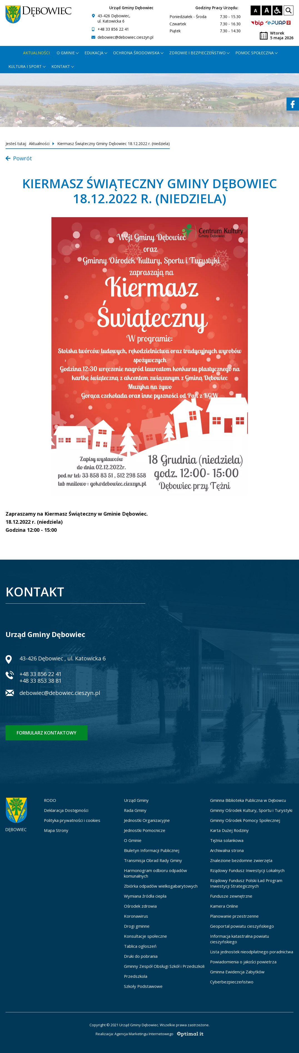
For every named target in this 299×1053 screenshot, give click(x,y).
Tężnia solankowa (226, 840)
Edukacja (93, 52)
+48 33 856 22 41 (113, 29)
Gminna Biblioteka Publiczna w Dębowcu (248, 800)
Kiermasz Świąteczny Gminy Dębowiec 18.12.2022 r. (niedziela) (113, 143)
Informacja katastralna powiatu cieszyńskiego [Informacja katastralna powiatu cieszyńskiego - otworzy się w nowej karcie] (239, 938)
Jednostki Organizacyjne (147, 820)
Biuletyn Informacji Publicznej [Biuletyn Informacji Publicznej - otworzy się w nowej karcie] (151, 850)
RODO (50, 800)
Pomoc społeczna (254, 52)
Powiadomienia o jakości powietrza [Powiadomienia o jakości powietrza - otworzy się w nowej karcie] (243, 961)
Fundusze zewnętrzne (231, 896)
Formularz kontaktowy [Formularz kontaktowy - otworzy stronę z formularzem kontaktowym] (46, 733)
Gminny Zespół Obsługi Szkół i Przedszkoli (164, 966)
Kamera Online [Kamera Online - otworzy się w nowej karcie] (224, 906)
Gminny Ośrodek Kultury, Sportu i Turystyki (251, 810)
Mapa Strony (56, 830)
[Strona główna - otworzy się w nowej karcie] (12, 53)
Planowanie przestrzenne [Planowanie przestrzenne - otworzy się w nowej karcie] (234, 916)
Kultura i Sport (25, 66)
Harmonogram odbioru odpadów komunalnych (155, 873)
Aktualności (36, 52)
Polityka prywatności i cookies (72, 820)
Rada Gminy (135, 810)
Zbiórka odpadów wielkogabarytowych (161, 886)
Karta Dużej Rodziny (229, 830)
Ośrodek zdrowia (140, 906)
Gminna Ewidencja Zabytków (237, 971)
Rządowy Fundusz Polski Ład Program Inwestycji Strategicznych (246, 883)
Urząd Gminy (136, 800)
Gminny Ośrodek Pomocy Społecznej (245, 820)
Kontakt (60, 66)
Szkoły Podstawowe (143, 986)
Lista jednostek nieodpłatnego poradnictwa (251, 951)
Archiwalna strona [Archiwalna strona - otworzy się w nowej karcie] (227, 850)
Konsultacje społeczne (145, 936)
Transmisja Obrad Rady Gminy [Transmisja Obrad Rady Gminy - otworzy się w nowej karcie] (153, 860)
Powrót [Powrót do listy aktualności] (19, 158)
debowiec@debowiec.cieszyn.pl (125, 37)
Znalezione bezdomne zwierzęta (241, 860)
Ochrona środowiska (136, 52)
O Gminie (132, 840)
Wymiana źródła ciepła (145, 896)
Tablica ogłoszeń (140, 946)
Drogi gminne (137, 926)
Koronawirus (136, 916)
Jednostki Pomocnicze (144, 830)
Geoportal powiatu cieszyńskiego (242, 926)
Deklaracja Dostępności (66, 810)
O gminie (66, 52)
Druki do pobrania (141, 956)
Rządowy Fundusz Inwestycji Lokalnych (247, 870)
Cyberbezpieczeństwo (231, 982)
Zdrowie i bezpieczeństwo (197, 52)
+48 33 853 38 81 (40, 680)
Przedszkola (135, 976)
